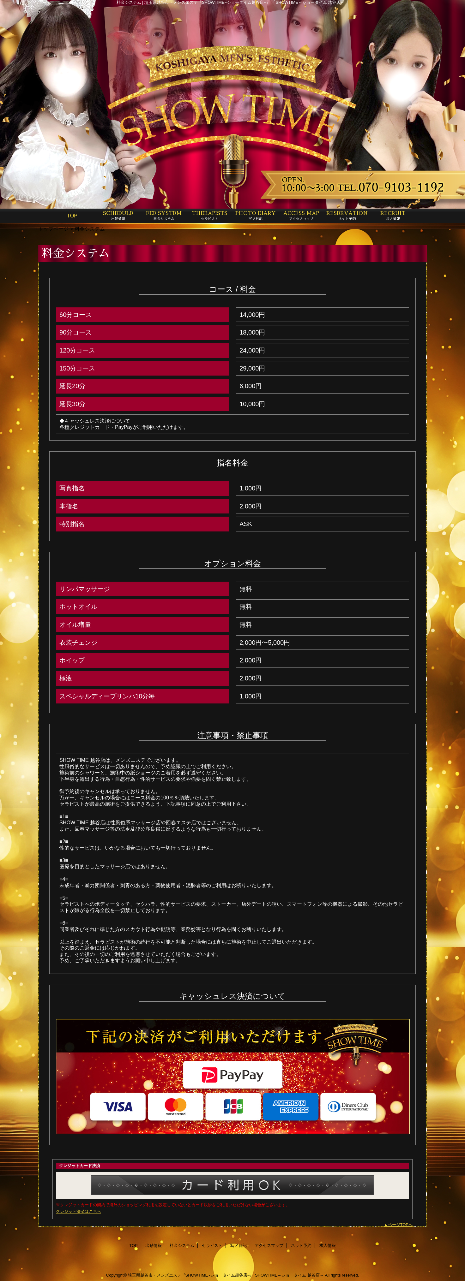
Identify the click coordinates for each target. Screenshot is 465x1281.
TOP (72, 215)
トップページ (53, 229)
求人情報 (327, 1245)
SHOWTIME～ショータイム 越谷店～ (289, 1275)
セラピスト (212, 1245)
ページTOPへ (400, 1224)
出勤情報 (153, 1245)
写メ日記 (238, 1245)
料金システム (182, 1245)
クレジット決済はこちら (78, 1211)
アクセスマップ (269, 1245)
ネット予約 (301, 1245)
